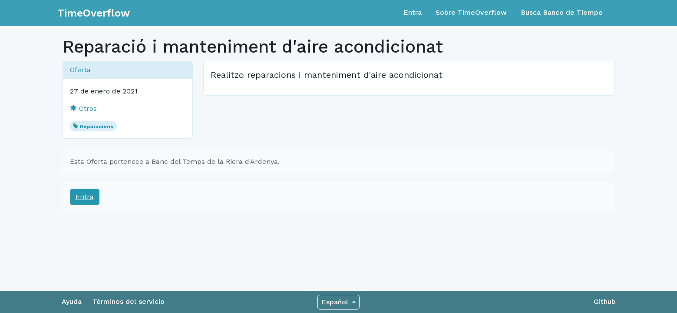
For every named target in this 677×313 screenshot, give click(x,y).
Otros (83, 108)
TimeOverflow (93, 13)
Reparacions (96, 126)
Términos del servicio (128, 301)
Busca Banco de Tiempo (562, 12)
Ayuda (72, 301)
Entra (412, 12)
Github (605, 301)
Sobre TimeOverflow (471, 12)
